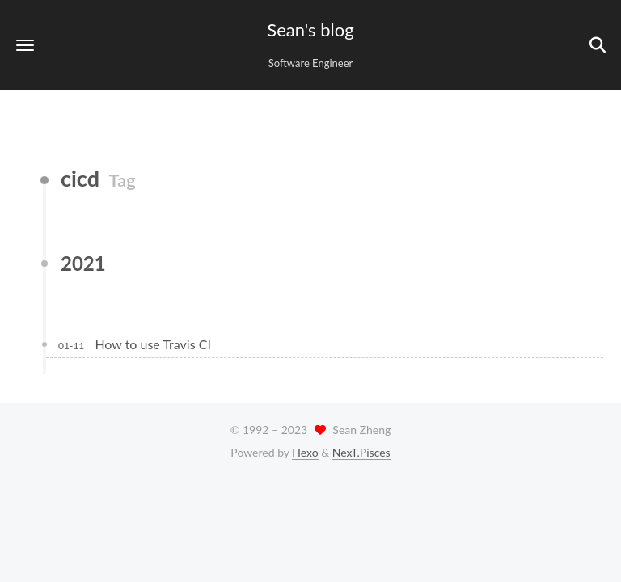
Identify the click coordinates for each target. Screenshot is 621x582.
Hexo (305, 452)
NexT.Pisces (361, 452)
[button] (25, 45)
